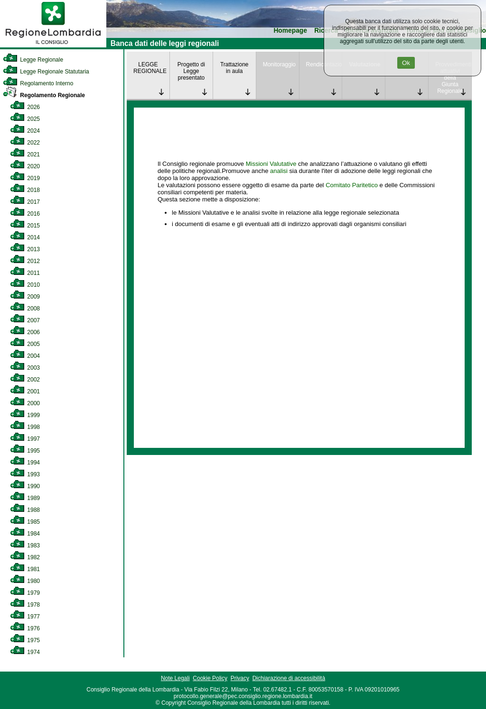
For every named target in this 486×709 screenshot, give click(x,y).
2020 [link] (25, 166)
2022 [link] (25, 142)
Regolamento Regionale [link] (44, 95)
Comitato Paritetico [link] (352, 185)
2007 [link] (25, 320)
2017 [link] (25, 202)
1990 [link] (25, 486)
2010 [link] (25, 285)
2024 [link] (25, 130)
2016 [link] (25, 213)
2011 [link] (25, 273)
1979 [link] (25, 593)
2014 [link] (25, 237)
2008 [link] (25, 308)
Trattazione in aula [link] (234, 67)
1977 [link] (25, 616)
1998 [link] (25, 427)
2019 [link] (25, 178)
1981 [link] (25, 569)
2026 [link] (25, 107)
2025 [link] (25, 119)
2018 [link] (25, 190)
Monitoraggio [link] (279, 64)
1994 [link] (25, 462)
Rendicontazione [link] (324, 64)
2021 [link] (25, 154)
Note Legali (175, 678)
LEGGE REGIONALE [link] (150, 67)
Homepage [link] (290, 30)
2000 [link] (25, 403)
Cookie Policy (210, 678)
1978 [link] (25, 604)
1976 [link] (25, 628)
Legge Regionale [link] (33, 59)
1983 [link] (25, 545)
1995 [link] (25, 450)
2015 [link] (25, 225)
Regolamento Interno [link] (38, 83)
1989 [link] (25, 498)
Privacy (240, 678)
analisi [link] (279, 170)
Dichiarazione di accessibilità (288, 678)
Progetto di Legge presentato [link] (191, 71)
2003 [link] (25, 367)
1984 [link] (25, 533)
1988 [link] (25, 510)
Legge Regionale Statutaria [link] (46, 71)
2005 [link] (25, 344)
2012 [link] (25, 261)
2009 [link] (25, 296)
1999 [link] (25, 415)
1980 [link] (25, 581)
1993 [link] (25, 474)
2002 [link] (25, 379)
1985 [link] (25, 521)
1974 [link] (25, 652)
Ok (406, 62)
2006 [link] (25, 332)
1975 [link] (25, 640)
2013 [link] (25, 249)
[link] (53, 45)
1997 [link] (25, 439)
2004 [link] (25, 356)
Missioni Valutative (271, 163)
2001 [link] (25, 391)
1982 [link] (25, 557)
